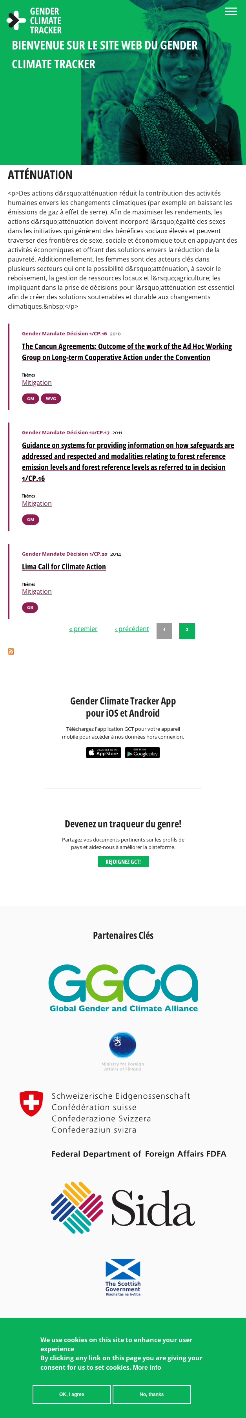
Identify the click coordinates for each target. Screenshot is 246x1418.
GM (30, 398)
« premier (83, 628)
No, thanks (152, 1400)
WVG (51, 398)
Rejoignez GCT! (123, 861)
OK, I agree (71, 1400)
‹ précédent (132, 628)
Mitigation (37, 382)
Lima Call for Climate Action (64, 566)
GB (30, 607)
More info (147, 1373)
